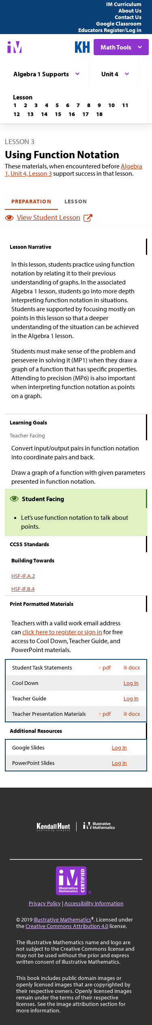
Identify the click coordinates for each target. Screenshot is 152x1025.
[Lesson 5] (57, 105)
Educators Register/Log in (109, 30)
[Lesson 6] (67, 105)
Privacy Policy (45, 903)
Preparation (31, 201)
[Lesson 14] (44, 114)
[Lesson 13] (30, 114)
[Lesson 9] (99, 105)
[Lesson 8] (88, 105)
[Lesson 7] (78, 105)
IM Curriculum (123, 4)
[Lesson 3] (36, 105)
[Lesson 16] (72, 114)
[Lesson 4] (46, 105)
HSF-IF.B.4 (22, 589)
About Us (129, 10)
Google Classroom (118, 23)
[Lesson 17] (85, 114)
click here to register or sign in (62, 632)
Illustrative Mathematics (62, 919)
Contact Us (128, 17)
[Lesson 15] (58, 114)
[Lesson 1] (15, 105)
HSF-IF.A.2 (23, 576)
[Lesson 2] (25, 105)
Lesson (75, 201)
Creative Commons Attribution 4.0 (67, 926)
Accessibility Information (94, 903)
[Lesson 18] (99, 114)
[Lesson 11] (125, 105)
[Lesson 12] (17, 114)
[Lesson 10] (111, 105)
